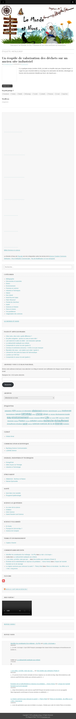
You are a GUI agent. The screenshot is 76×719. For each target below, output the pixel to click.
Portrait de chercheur (12, 302)
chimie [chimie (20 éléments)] (39, 414)
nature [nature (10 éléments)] (67, 418)
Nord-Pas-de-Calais (12, 297)
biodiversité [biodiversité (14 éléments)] (66, 411)
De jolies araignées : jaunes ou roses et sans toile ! (21, 338)
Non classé (9, 295)
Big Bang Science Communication (16, 448)
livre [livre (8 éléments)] (50, 417)
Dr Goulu (9, 526)
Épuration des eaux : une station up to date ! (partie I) (22, 350)
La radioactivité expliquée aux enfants (17, 343)
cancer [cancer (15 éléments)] (18, 414)
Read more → (7, 86)
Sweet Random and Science (15, 514)
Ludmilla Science (11, 450)
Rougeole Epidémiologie (13, 495)
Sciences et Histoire (12, 307)
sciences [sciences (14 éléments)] (36, 424)
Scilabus (8, 509)
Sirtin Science (10, 512)
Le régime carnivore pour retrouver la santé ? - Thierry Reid (24, 566)
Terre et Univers (11, 309)
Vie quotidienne (11, 311)
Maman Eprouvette (12, 481)
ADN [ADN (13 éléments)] (14, 411)
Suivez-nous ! (9, 624)
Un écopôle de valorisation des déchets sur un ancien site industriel (35, 59)
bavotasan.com (46, 717)
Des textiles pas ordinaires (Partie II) (44, 559)
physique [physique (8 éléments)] (27, 421)
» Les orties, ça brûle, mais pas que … (18, 559)
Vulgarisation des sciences (14, 314)
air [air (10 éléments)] (23, 411)
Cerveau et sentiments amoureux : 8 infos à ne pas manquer (24, 348)
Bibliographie (10, 279)
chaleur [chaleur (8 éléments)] (33, 414)
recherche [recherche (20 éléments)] (48, 420)
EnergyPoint (10, 462)
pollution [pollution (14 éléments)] (33, 421)
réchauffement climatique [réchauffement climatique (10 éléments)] (14, 424)
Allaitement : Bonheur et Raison (16, 479)
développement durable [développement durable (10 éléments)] (62, 414)
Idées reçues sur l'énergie (14, 465)
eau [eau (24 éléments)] (9, 417)
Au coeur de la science (13, 507)
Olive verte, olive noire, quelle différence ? (19, 336)
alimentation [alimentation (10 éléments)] (28, 411)
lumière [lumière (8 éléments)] (53, 417)
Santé (8, 304)
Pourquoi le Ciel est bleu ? (14, 528)
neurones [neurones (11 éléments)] (10, 421)
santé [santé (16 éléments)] (25, 423)
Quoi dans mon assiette (13, 493)
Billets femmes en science (12, 250)
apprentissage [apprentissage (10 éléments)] (52, 411)
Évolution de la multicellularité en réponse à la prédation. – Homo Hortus (28, 561)
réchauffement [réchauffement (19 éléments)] (61, 420)
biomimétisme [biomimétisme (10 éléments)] (10, 414)
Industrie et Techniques (13, 290)
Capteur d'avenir (11, 543)
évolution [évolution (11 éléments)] (66, 424)
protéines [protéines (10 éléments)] (40, 421)
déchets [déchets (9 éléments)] (53, 414)
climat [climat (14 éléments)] (45, 414)
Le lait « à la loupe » (46, 554)
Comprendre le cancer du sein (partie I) (18, 357)
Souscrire (8, 385)
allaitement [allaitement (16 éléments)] (37, 410)
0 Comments (24, 64)
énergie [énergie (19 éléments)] (59, 423)
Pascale (20, 256)
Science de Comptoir (12, 531)
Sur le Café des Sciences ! (17, 589)
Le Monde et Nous (8, 64)
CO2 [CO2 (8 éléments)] (49, 414)
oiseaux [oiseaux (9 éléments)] (16, 421)
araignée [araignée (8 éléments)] (59, 411)
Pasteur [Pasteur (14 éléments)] (22, 421)
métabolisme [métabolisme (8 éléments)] (62, 417)
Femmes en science (12, 288)
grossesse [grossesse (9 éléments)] (37, 418)
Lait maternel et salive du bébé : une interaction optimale (23, 341)
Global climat (10, 436)
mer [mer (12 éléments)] (57, 418)
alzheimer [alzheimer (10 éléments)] (45, 411)
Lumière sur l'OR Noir (12, 355)
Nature (8, 293)
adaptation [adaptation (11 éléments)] (8, 411)
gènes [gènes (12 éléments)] (42, 418)
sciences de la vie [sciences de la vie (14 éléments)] (47, 424)
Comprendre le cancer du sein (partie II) (18, 345)
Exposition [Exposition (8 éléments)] (31, 417)
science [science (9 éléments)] (30, 424)
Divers (8, 283)
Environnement (10, 286)
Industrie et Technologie (13, 467)
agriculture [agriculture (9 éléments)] (19, 411)
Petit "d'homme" (11, 300)
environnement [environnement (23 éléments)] (20, 417)
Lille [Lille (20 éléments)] (47, 417)
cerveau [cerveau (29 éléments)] (26, 413)
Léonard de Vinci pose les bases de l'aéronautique (21, 352)
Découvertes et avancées (14, 281)
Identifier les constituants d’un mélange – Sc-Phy (21, 554)
